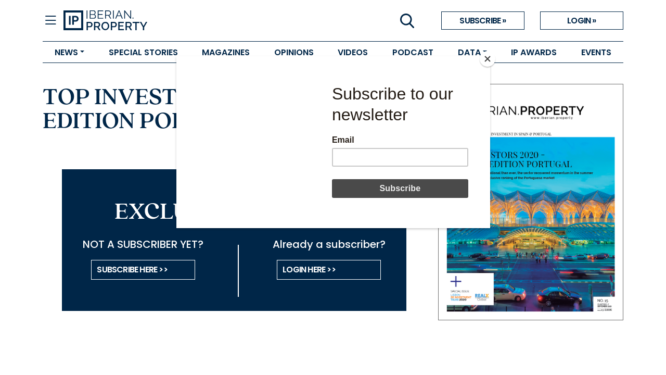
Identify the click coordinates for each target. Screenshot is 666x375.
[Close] (487, 59)
